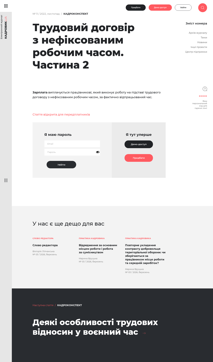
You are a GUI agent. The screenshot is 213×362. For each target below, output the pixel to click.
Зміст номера (196, 23)
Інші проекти (199, 47)
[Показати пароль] (98, 152)
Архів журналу (198, 32)
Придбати (135, 7)
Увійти (183, 7)
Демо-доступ (160, 7)
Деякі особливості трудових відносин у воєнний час (95, 327)
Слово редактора (45, 245)
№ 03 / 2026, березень (45, 254)
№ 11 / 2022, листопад (46, 13)
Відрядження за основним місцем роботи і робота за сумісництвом (98, 249)
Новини (202, 42)
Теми (204, 37)
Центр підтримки (196, 51)
